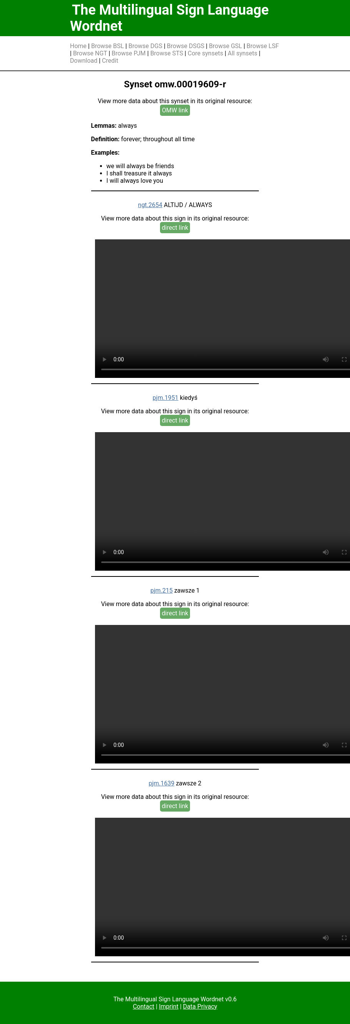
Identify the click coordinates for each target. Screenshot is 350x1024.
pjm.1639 (161, 783)
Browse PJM (128, 53)
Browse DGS (145, 46)
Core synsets (205, 53)
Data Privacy (200, 1006)
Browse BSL (107, 46)
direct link (175, 227)
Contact (143, 1006)
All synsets (242, 53)
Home (78, 46)
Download (83, 60)
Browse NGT (90, 53)
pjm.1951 (165, 397)
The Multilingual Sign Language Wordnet (169, 18)
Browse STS (166, 53)
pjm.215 (161, 590)
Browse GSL (225, 46)
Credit (110, 60)
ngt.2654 (150, 205)
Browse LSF (263, 46)
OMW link (175, 110)
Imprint (168, 1006)
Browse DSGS (186, 46)
